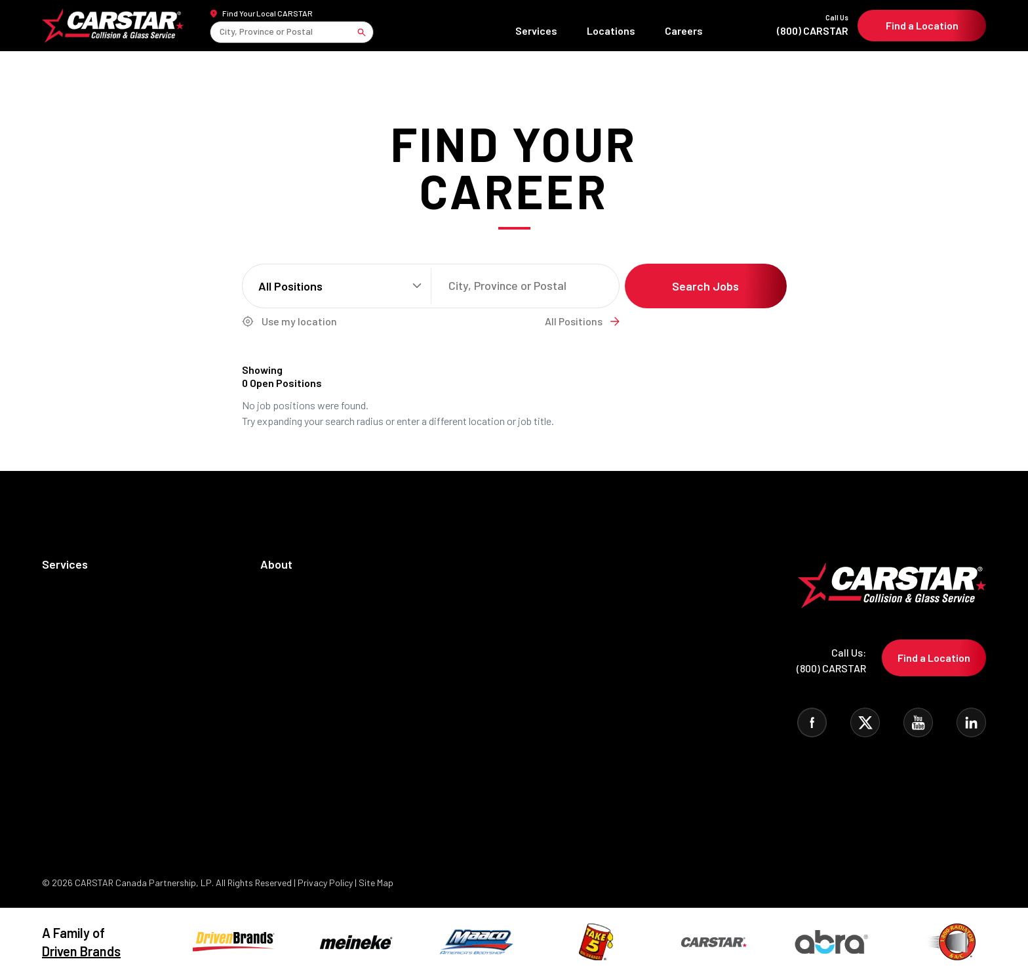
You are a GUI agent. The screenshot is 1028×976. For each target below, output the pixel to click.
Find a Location (922, 25)
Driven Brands (81, 951)
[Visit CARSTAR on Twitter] (865, 722)
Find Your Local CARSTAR (267, 13)
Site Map (376, 882)
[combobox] (221, 31)
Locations (611, 30)
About (276, 564)
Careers (684, 30)
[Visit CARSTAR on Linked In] (971, 722)
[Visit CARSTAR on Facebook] (812, 722)
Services (536, 30)
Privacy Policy (326, 882)
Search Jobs (705, 286)
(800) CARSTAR (779, 24)
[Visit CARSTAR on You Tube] (918, 722)
